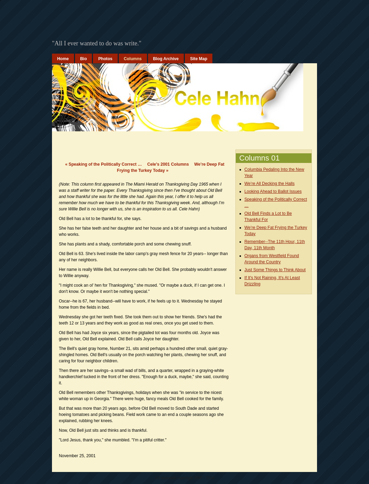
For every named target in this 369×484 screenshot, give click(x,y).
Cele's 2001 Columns (168, 164)
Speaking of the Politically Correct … (103, 164)
